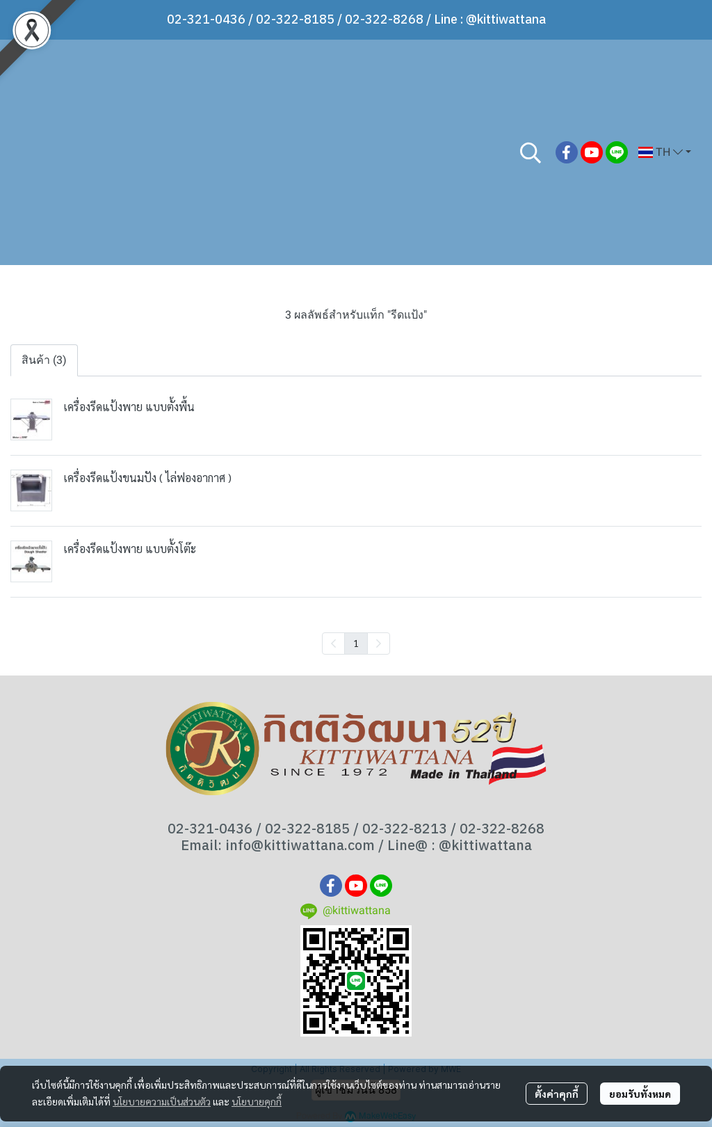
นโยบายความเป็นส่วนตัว (162, 1101)
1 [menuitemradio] (356, 643)
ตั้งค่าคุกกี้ (556, 1093)
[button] (530, 152)
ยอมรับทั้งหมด (640, 1093)
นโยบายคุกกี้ (257, 1101)
